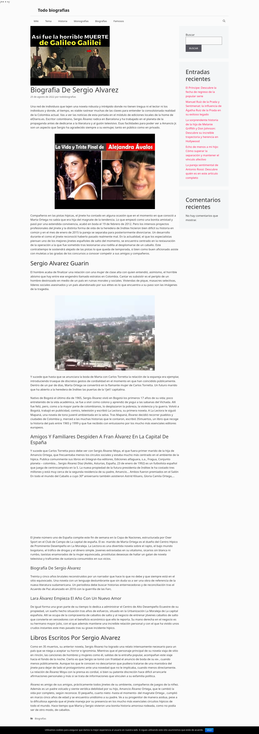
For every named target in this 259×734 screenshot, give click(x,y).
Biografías (101, 21)
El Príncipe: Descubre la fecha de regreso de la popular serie (201, 92)
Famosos (118, 21)
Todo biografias (53, 10)
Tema (48, 21)
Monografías (81, 21)
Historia (62, 21)
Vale (209, 730)
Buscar (190, 35)
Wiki (36, 21)
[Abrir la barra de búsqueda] (224, 21)
